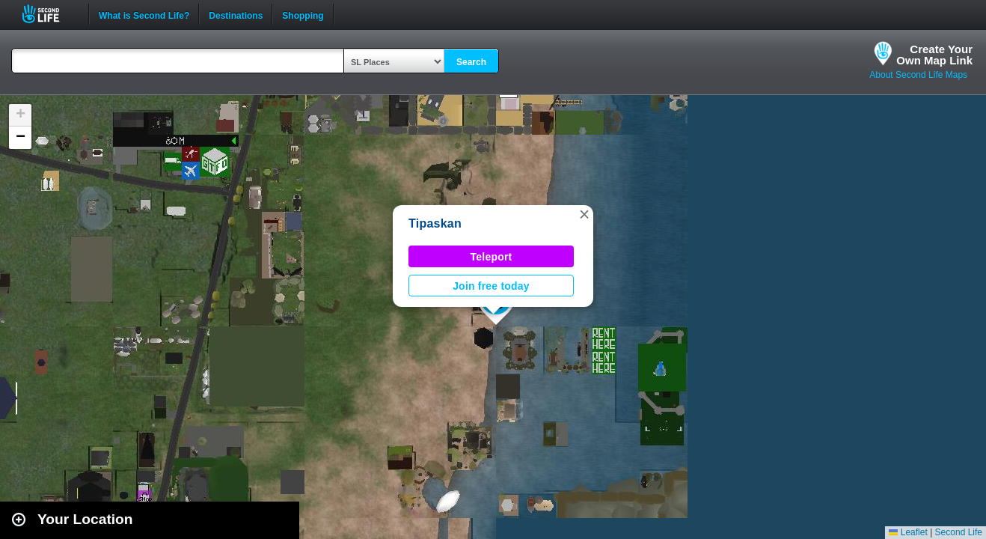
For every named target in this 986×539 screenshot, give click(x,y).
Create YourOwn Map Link (934, 55)
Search (471, 62)
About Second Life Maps (918, 75)
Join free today (491, 286)
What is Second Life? (144, 14)
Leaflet (908, 532)
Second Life (49, 14)
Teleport (491, 257)
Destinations (236, 14)
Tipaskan (435, 223)
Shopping (302, 14)
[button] (584, 214)
